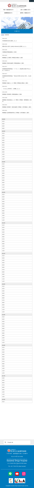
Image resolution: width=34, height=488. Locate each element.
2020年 (3, 284)
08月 (3, 149)
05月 (3, 142)
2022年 (3, 223)
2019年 (3, 314)
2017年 (3, 375)
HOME (2, 34)
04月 (3, 126)
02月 (3, 135)
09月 (3, 152)
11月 (3, 156)
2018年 (3, 345)
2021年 (3, 253)
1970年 (3, 399)
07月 (3, 147)
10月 (3, 154)
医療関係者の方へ (8, 13)
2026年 (3, 119)
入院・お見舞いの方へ (25, 9)
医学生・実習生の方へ (25, 13)
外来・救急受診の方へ (8, 9)
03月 (3, 123)
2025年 (3, 131)
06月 (3, 128)
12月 (3, 159)
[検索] (17, 442)
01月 (3, 121)
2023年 (3, 192)
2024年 (3, 161)
